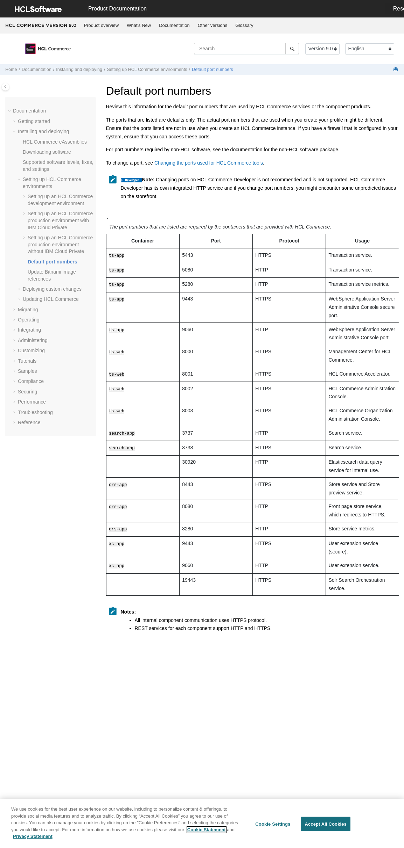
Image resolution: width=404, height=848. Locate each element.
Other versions (213, 25)
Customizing (31, 350)
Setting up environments (147, 69)
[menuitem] (101, 25)
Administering (33, 340)
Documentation (174, 25)
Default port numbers (212, 69)
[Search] (292, 48)
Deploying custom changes (52, 289)
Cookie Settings (272, 826)
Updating (51, 299)
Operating (28, 319)
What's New (139, 25)
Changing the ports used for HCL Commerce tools (208, 163)
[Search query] (246, 48)
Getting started (34, 121)
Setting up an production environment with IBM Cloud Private (60, 220)
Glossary (244, 25)
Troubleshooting (35, 412)
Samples (27, 371)
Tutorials (27, 361)
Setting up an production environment (60, 244)
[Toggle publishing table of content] (5, 86)
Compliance (31, 381)
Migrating (28, 309)
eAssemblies (55, 142)
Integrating (29, 330)
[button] (10, 111)
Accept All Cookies (326, 826)
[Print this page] (396, 70)
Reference (29, 422)
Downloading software (47, 152)
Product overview (101, 25)
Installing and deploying (79, 69)
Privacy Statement (33, 839)
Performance (32, 402)
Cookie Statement (206, 832)
